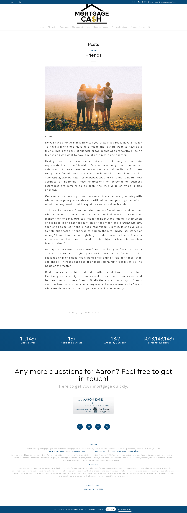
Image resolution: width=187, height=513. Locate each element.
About (89, 485)
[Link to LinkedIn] (12, 2)
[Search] (148, 27)
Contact (97, 485)
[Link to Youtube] (20, 2)
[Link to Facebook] (16, 2)
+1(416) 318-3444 (56, 451)
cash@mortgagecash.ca (165, 2)
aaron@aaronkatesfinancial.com (126, 451)
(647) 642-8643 (142, 2)
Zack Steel (94, 313)
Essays (93, 50)
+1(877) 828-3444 (78, 451)
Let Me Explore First (125, 509)
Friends (93, 55)
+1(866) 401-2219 (100, 451)
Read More (110, 509)
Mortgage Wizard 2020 (93, 489)
